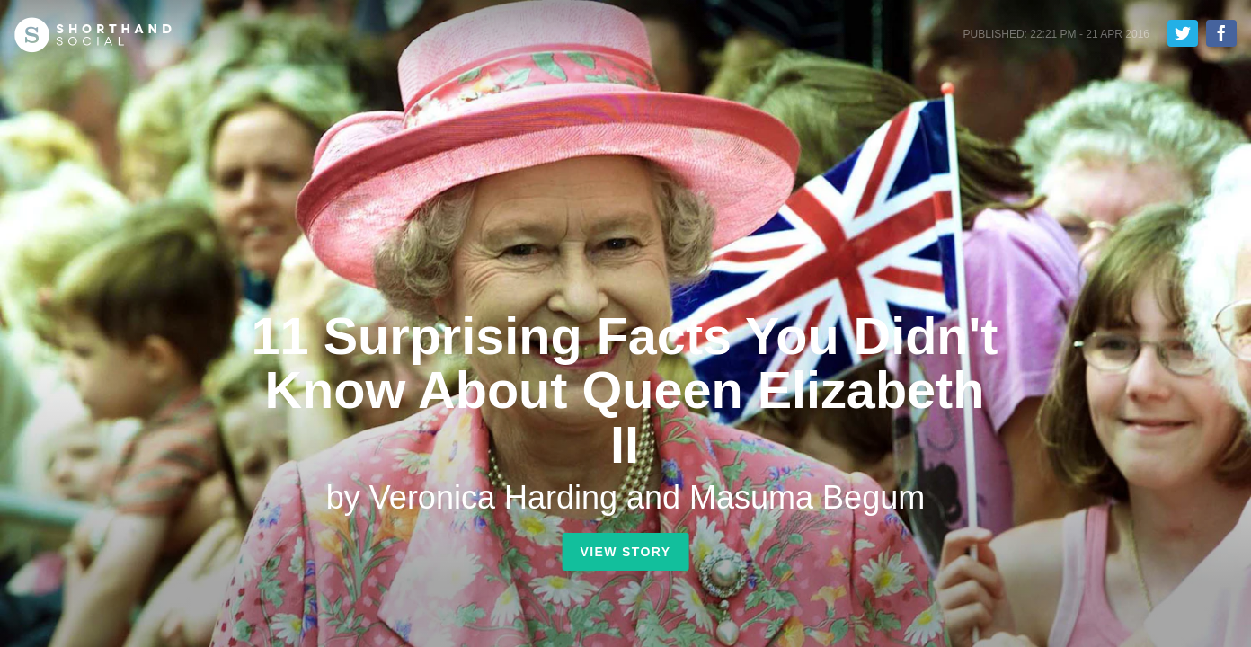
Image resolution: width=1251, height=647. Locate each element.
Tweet (1183, 33)
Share (1221, 33)
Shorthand (93, 35)
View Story (625, 552)
